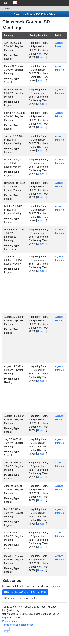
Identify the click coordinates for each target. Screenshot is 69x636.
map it (41, 57)
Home (6, 9)
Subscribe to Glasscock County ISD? (25, 592)
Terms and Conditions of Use (17, 624)
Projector (60, 46)
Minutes (59, 69)
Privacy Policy (9, 621)
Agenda (59, 42)
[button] (5, 3)
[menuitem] (5, 3)
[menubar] (10, 3)
